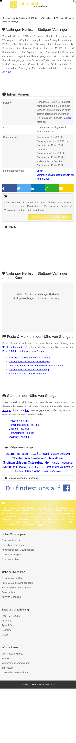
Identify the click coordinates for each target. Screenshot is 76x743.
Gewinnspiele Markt (12, 540)
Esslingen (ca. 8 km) (19, 428)
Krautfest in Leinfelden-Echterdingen (28, 373)
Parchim (57, 471)
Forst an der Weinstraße (59, 467)
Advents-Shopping (11, 597)
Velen (61, 458)
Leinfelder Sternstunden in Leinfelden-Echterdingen (36, 365)
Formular (67, 118)
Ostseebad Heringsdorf (45, 462)
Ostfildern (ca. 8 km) (19, 436)
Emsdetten (38, 458)
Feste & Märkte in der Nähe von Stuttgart (23, 351)
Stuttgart (6, 410)
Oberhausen (21, 458)
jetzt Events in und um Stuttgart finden (50, 217)
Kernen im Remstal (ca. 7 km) (24, 425)
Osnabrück (67, 462)
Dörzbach (9, 467)
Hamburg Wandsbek (60, 454)
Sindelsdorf (48, 471)
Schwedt (51, 458)
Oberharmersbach (17, 453)
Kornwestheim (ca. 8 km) (22, 433)
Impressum (7, 667)
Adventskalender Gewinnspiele (18, 549)
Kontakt (6, 658)
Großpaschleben (15, 462)
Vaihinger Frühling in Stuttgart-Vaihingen (30, 357)
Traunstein (39, 467)
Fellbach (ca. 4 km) (19, 420)
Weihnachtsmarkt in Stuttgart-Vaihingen (29, 361)
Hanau (33, 454)
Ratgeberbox (8, 592)
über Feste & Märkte (12, 653)
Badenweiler (28, 467)
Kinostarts (7, 620)
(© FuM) (6, 72)
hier (27, 410)
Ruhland (19, 471)
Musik (5, 634)
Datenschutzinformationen (15, 672)
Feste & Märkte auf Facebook (17, 583)
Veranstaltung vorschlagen (16, 663)
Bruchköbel (33, 471)
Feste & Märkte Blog (12, 578)
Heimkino (6, 630)
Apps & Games (10, 625)
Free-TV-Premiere (11, 616)
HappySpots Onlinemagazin (16, 587)
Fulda (19, 467)
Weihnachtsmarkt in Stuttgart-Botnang (29, 369)
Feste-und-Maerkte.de (15, 347)
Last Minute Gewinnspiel (14, 545)
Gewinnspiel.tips (10, 559)
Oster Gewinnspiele (12, 554)
